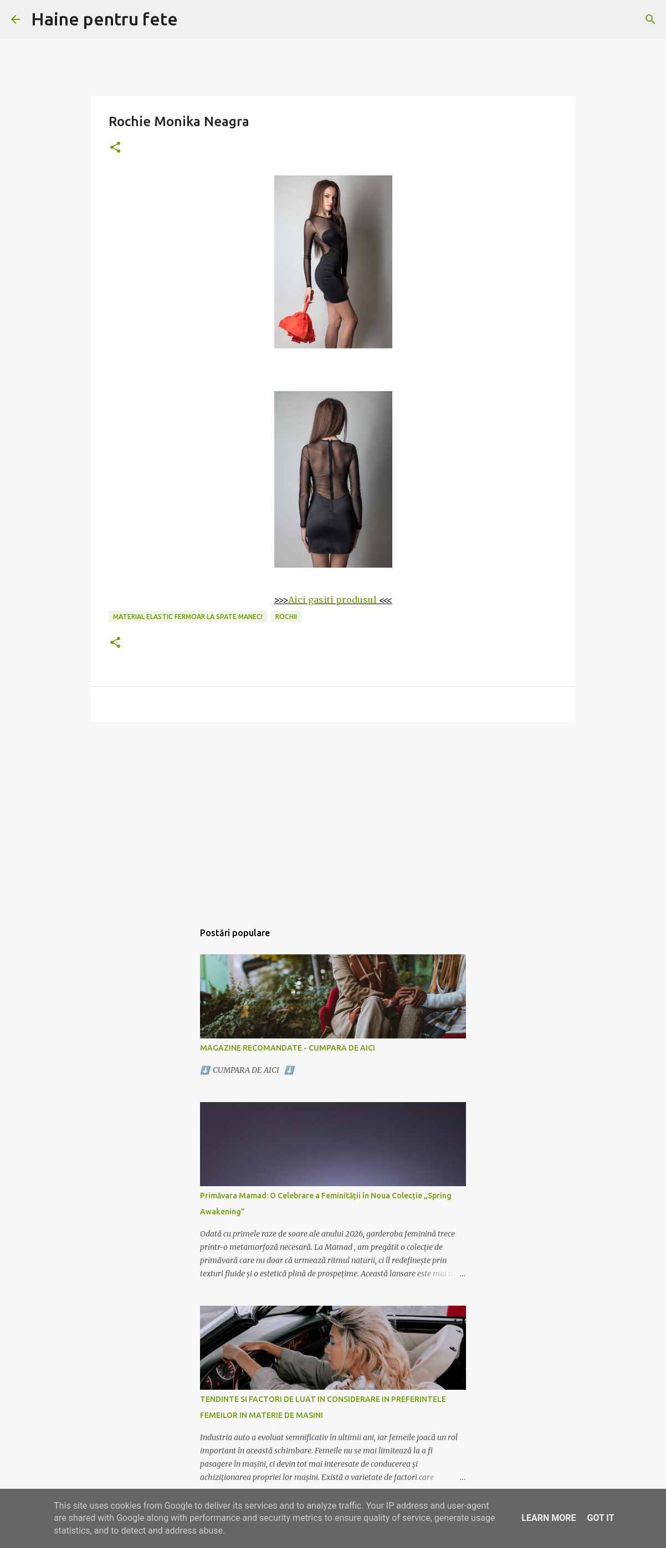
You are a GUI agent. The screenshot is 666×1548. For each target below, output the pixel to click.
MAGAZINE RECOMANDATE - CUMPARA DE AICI (287, 1047)
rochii (286, 616)
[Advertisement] (333, 816)
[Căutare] (650, 19)
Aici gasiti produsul (332, 599)
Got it (600, 1518)
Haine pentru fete (104, 19)
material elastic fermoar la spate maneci (188, 616)
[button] (115, 148)
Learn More (548, 1518)
